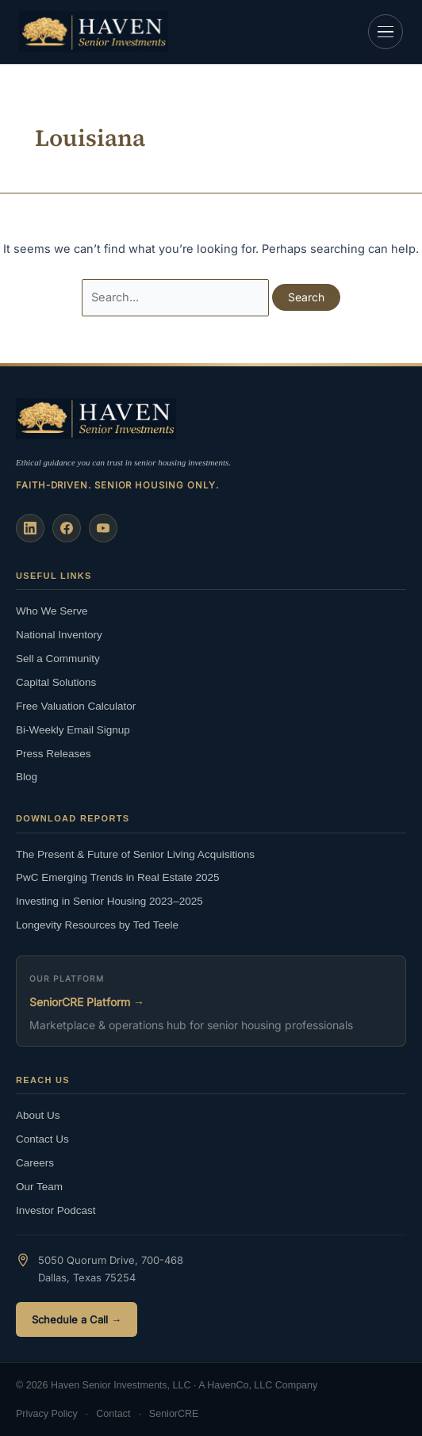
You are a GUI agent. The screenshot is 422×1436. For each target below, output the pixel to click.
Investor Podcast (56, 1210)
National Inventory (59, 635)
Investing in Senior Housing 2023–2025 (109, 901)
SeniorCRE (174, 1413)
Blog (26, 777)
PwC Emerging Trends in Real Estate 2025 (118, 877)
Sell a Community (58, 658)
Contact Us (42, 1139)
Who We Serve (52, 611)
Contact (113, 1413)
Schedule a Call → (76, 1319)
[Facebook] (66, 528)
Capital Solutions (56, 682)
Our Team (39, 1187)
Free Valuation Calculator (76, 706)
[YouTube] (103, 528)
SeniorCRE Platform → (86, 1002)
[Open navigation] (385, 31)
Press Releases (53, 754)
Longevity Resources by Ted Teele (97, 925)
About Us (38, 1115)
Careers (35, 1163)
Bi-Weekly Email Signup (73, 730)
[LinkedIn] (30, 528)
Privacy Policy (47, 1413)
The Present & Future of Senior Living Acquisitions (135, 854)
